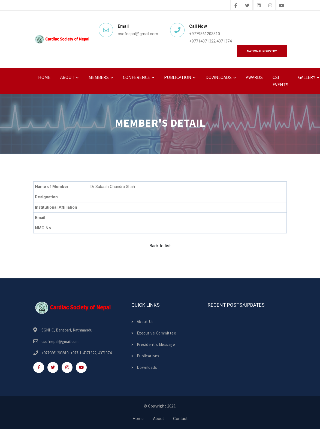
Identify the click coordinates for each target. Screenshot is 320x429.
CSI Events (280, 81)
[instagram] (270, 5)
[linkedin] (258, 5)
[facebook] (236, 5)
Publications (145, 355)
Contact (180, 418)
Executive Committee (153, 333)
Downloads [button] (219, 77)
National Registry (262, 51)
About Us (142, 321)
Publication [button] (177, 77)
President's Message (153, 344)
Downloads (144, 367)
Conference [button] (136, 77)
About (158, 418)
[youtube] (281, 5)
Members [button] (99, 77)
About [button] (67, 77)
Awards (254, 77)
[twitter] (247, 5)
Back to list (160, 245)
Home (44, 77)
